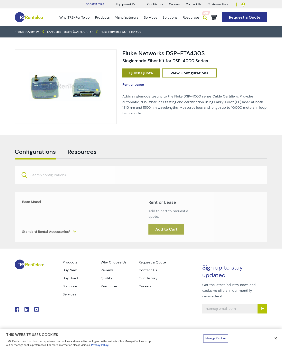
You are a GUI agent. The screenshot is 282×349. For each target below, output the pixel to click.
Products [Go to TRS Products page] (70, 262)
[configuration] (189, 73)
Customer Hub (218, 4)
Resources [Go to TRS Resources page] (109, 286)
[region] (141, 339)
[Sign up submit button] (262, 308)
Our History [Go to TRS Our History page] (148, 278)
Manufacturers (126, 17)
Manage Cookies (215, 338)
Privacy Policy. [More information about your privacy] (100, 345)
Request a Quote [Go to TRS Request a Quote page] (152, 262)
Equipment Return (128, 4)
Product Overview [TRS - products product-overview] (27, 32)
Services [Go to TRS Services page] (69, 294)
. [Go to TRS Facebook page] (17, 309)
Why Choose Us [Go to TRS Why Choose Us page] (114, 262)
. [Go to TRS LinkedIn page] (26, 309)
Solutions (170, 17)
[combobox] (141, 184)
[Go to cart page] (214, 17)
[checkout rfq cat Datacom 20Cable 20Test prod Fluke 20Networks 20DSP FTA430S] (141, 73)
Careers (174, 4)
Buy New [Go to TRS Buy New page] (70, 270)
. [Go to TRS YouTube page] (36, 309)
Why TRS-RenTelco (74, 17)
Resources (191, 17)
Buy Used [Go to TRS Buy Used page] (70, 278)
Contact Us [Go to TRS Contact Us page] (148, 270)
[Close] (275, 338)
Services (150, 17)
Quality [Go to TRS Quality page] (106, 278)
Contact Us (194, 4)
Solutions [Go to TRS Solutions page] (70, 286)
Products (102, 17)
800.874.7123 (95, 4)
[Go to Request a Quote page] (244, 17)
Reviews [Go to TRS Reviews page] (107, 270)
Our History (155, 4)
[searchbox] (51, 185)
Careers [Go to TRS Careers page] (145, 286)
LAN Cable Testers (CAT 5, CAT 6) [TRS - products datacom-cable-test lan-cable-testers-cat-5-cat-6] (70, 32)
